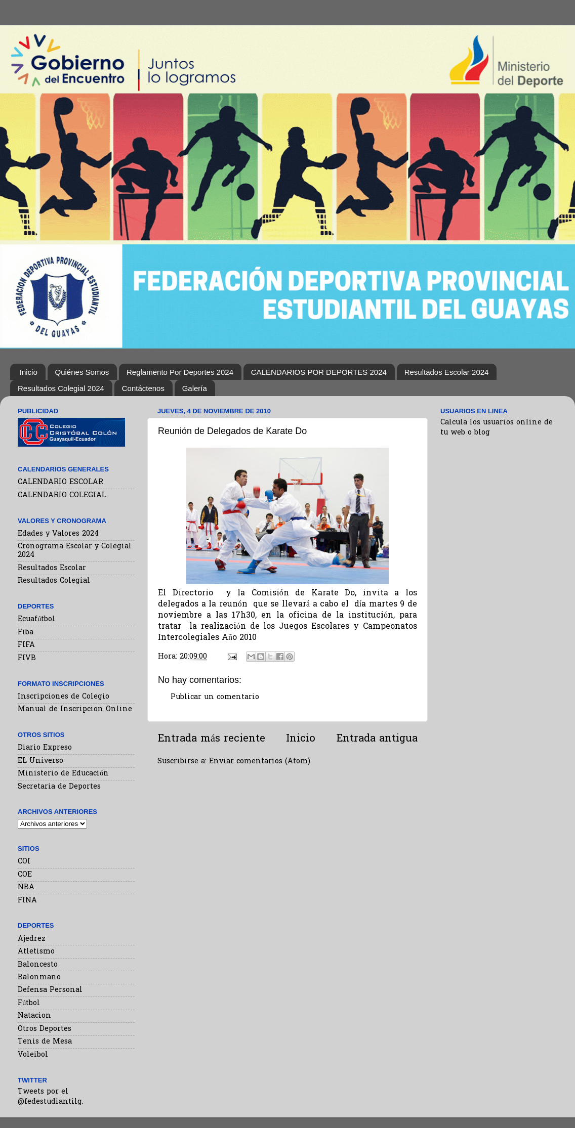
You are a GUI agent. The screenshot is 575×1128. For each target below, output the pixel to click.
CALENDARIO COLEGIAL (62, 495)
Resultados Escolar (52, 568)
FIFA (26, 645)
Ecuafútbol (36, 619)
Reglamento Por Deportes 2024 (180, 372)
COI (24, 861)
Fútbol (29, 1003)
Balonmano (39, 977)
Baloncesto (38, 965)
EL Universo (40, 761)
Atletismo (36, 951)
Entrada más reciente (211, 739)
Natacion (34, 1016)
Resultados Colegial (54, 581)
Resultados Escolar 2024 (446, 372)
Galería (194, 388)
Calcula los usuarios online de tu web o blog (496, 427)
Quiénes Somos (82, 372)
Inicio (28, 372)
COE (25, 875)
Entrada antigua (377, 739)
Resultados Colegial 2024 (61, 388)
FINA (27, 900)
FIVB (27, 658)
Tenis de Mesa (45, 1041)
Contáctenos (143, 388)
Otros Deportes (44, 1029)
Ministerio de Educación (63, 773)
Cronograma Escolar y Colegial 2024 (75, 550)
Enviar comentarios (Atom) (259, 761)
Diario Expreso (45, 748)
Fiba (25, 632)
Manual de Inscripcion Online (75, 709)
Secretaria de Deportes (59, 787)
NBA (26, 887)
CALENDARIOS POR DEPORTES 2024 (319, 372)
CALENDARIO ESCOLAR (60, 482)
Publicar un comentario (215, 697)
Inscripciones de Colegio (63, 696)
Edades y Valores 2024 (58, 534)
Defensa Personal (50, 990)
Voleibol (33, 1055)
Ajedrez (32, 939)
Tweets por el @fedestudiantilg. (51, 1097)
